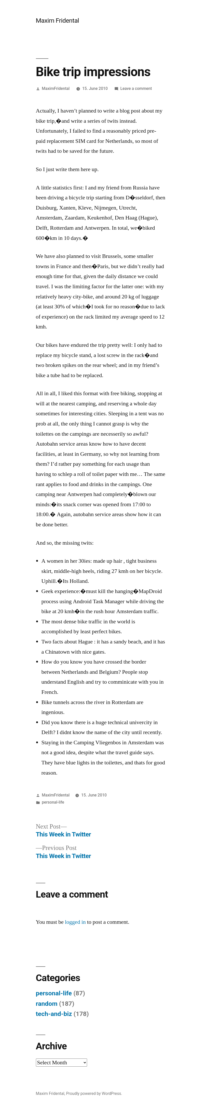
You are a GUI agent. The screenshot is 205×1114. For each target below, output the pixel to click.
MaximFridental (56, 88)
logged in (75, 922)
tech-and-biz (54, 1013)
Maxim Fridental (57, 20)
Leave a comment (136, 88)
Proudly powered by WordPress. (94, 1093)
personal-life (53, 802)
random (47, 1003)
